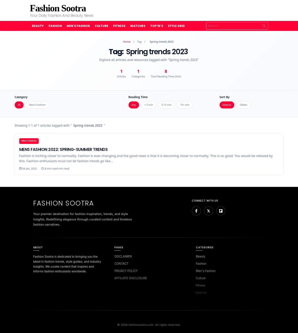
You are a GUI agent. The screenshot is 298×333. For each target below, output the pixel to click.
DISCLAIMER (123, 256)
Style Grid (176, 26)
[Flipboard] (220, 210)
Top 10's (156, 26)
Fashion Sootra (58, 8)
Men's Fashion (78, 26)
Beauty (38, 26)
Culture (101, 26)
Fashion (55, 26)
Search (264, 26)
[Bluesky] (208, 210)
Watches (137, 26)
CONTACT (121, 263)
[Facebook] (196, 210)
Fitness (119, 26)
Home (127, 41)
